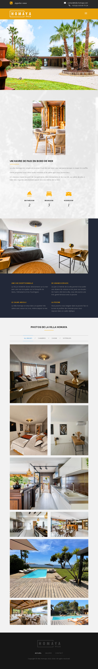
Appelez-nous (18, 3)
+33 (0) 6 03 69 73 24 (78, 5)
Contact (59, 653)
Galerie (48, 653)
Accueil (38, 653)
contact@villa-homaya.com (76, 3)
